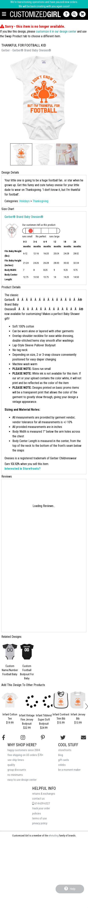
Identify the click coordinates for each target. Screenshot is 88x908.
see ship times (15, 760)
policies (36, 813)
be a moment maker (69, 770)
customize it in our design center (56, 31)
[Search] (75, 14)
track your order (41, 808)
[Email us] (83, 738)
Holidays (24, 201)
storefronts (64, 750)
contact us (38, 798)
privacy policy (39, 823)
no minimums (15, 775)
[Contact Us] (67, 14)
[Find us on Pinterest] (43, 738)
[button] (21, 154)
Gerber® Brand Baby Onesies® (24, 217)
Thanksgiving (40, 201)
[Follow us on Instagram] (23, 738)
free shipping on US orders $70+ (25, 755)
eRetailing (54, 835)
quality (11, 765)
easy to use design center (22, 780)
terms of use (39, 818)
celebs (62, 765)
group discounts (16, 770)
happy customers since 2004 (23, 750)
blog (60, 755)
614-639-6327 (41, 803)
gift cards (63, 760)
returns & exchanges (43, 793)
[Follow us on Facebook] (3, 738)
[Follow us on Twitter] (62, 738)
